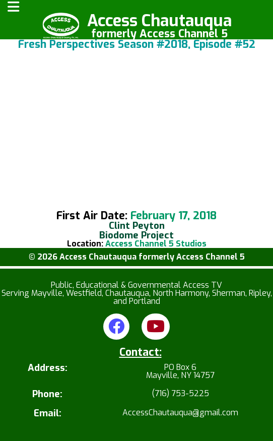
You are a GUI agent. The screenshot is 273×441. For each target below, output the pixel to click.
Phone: (47, 394)
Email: (47, 413)
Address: (47, 368)
